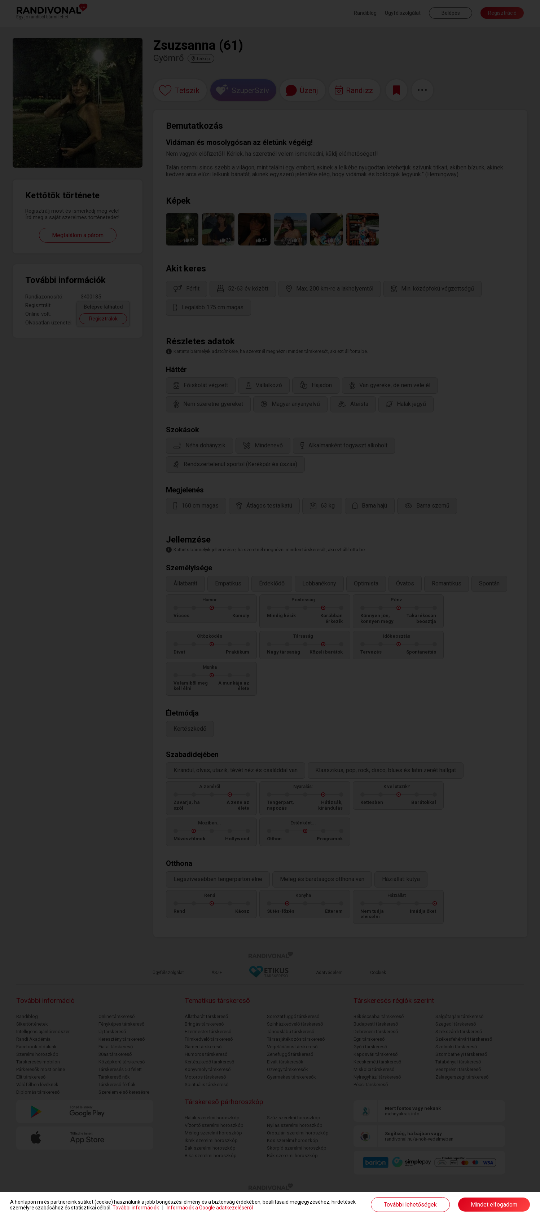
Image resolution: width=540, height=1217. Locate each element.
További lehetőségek (410, 1204)
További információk (136, 1208)
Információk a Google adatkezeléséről (210, 1208)
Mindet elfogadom (494, 1204)
